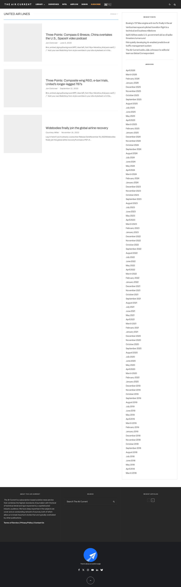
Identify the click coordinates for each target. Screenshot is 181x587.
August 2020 (132, 353)
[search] (114, 502)
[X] (83, 570)
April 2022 (130, 270)
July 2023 (130, 208)
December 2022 (133, 237)
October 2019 (132, 394)
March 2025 (131, 124)
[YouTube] (92, 570)
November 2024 (133, 141)
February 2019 (132, 427)
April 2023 (130, 220)
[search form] (87, 502)
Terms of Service (11, 523)
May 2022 (130, 266)
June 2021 (130, 311)
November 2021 (133, 290)
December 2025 (133, 87)
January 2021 (132, 332)
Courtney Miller (52, 101)
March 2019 (131, 423)
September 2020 (133, 349)
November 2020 (133, 340)
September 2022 (133, 249)
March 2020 (131, 373)
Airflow (74, 4)
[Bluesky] (101, 570)
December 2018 (133, 436)
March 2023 (131, 224)
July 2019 (130, 407)
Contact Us (39, 523)
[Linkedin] (97, 570)
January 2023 (132, 232)
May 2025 (130, 116)
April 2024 (130, 170)
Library (39, 4)
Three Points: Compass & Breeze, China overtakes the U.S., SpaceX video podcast (79, 30)
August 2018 (131, 452)
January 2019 (132, 432)
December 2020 (133, 336)
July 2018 (130, 457)
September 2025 (133, 100)
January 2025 (132, 133)
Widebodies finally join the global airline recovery (77, 96)
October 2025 (132, 95)
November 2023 (133, 191)
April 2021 (130, 320)
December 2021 (133, 286)
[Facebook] (79, 570)
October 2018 (132, 444)
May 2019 (130, 415)
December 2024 (133, 137)
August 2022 (132, 253)
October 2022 (132, 245)
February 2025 (132, 129)
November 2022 (133, 241)
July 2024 (130, 158)
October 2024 (132, 145)
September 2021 (133, 299)
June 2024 (130, 162)
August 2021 (131, 303)
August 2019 (131, 402)
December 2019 (133, 386)
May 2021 (130, 315)
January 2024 (132, 183)
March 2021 (131, 324)
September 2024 (133, 149)
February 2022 (132, 278)
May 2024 (130, 166)
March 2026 (131, 75)
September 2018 (133, 448)
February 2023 (132, 228)
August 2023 (132, 203)
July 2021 (130, 307)
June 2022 (130, 261)
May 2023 (130, 216)
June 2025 (131, 112)
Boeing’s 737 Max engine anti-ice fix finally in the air (149, 23)
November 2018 (133, 440)
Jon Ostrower (52, 37)
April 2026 (130, 71)
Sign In (84, 4)
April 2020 (130, 369)
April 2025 (130, 120)
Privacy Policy (26, 523)
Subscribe (96, 4)
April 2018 (130, 469)
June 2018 (130, 461)
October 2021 (132, 295)
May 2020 (130, 365)
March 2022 (131, 274)
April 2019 (130, 419)
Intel (64, 4)
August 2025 (132, 104)
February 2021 (132, 328)
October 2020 (132, 344)
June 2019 (130, 411)
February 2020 (132, 378)
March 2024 (131, 174)
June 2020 (131, 361)
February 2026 (132, 79)
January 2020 (132, 382)
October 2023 (132, 195)
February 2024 (132, 178)
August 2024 (132, 153)
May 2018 (130, 465)
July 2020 (130, 357)
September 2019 (133, 398)
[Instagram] (88, 570)
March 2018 (131, 473)
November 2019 (133, 390)
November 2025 (133, 91)
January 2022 (132, 282)
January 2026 (132, 83)
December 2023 (133, 187)
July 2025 (130, 108)
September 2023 (133, 199)
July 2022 (130, 257)
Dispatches (53, 4)
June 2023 (131, 212)
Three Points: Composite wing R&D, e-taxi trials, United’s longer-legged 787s (77, 63)
